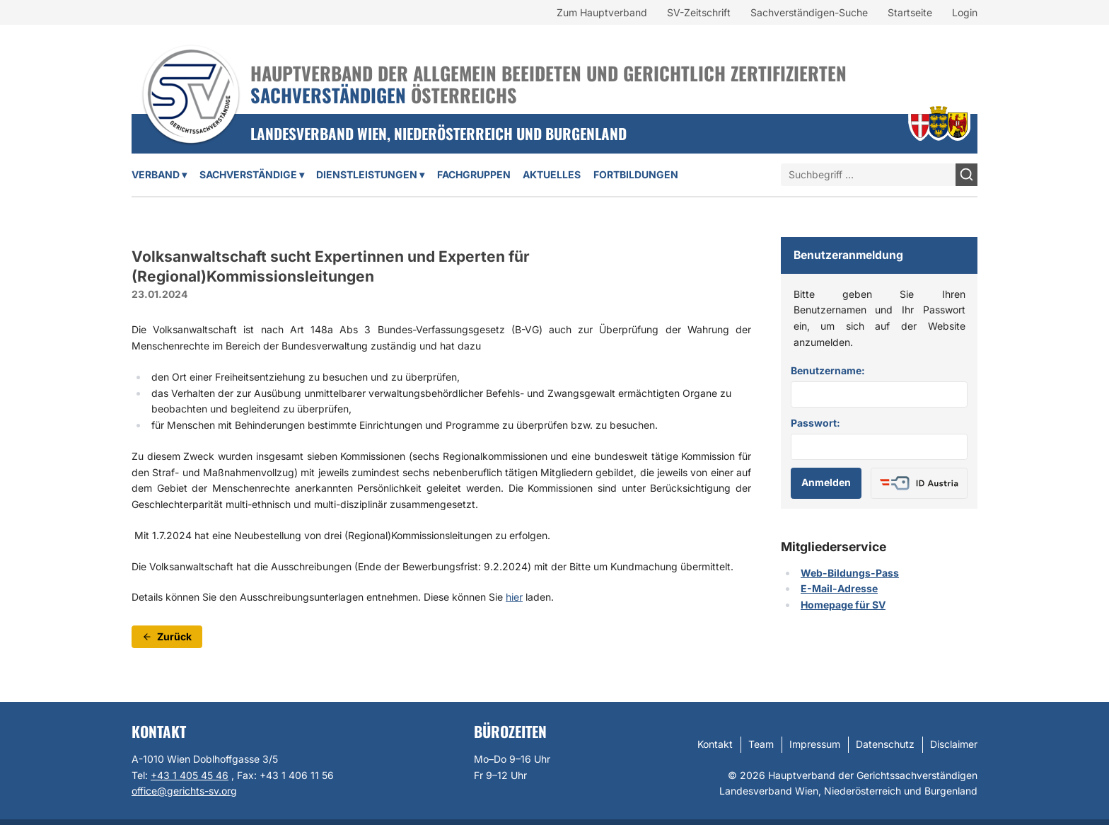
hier (514, 597)
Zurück (167, 636)
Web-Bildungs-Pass (850, 573)
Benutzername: (828, 370)
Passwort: (815, 423)
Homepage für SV (843, 605)
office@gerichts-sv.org (184, 791)
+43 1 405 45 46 (189, 775)
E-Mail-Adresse (839, 588)
